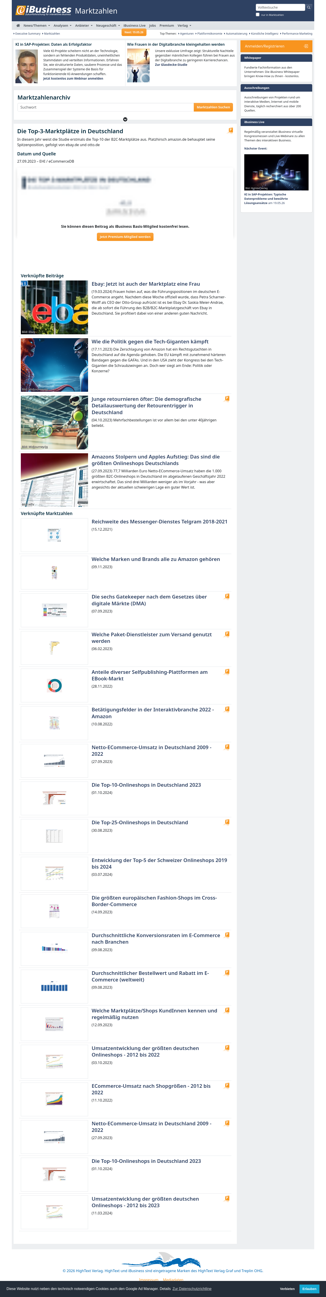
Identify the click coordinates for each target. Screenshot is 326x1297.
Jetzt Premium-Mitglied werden (125, 237)
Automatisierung (235, 34)
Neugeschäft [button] (106, 25)
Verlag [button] (183, 25)
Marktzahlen (51, 34)
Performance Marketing (296, 34)
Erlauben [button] (309, 1289)
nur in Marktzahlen (272, 15)
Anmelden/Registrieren (264, 46)
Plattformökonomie (209, 34)
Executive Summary (27, 34)
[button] (125, 119)
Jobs (152, 25)
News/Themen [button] (35, 25)
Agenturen (186, 34)
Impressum (148, 1279)
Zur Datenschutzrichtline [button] (192, 1289)
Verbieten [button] (287, 1289)
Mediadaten (173, 1279)
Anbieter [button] (82, 25)
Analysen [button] (61, 25)
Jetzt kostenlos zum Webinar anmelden (73, 78)
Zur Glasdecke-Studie (171, 64)
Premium (167, 25)
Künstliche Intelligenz (263, 34)
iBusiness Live (134, 26)
